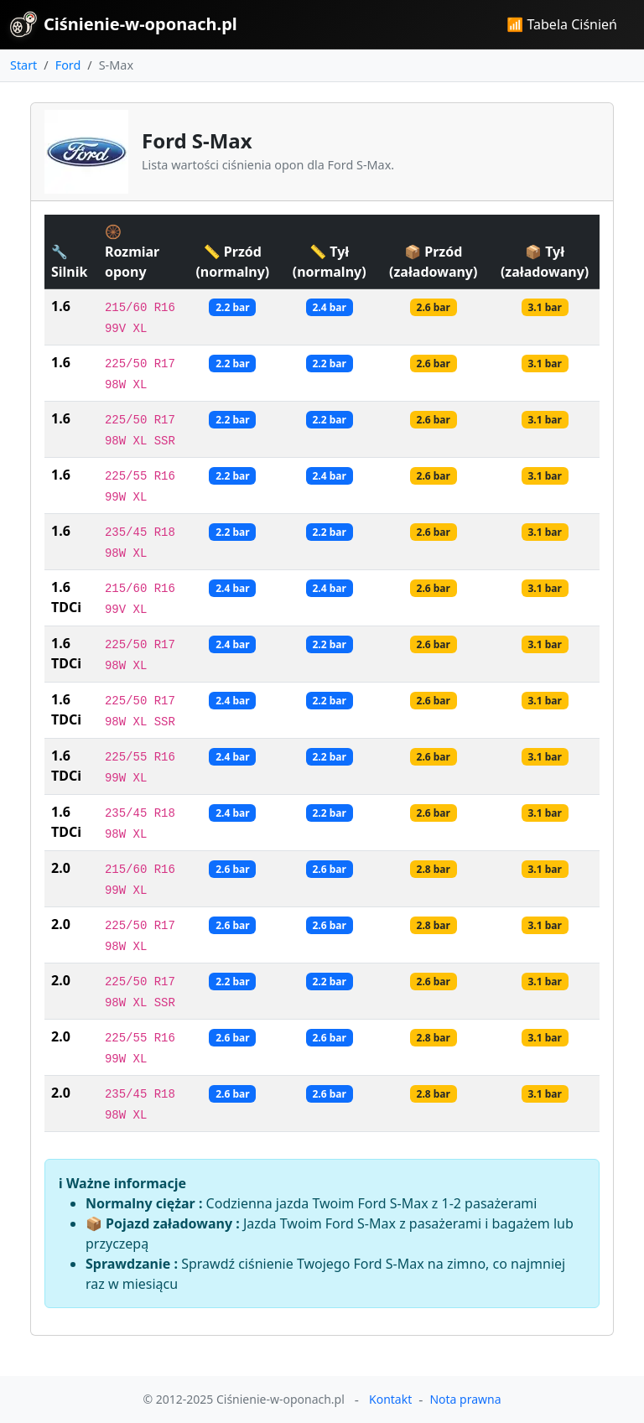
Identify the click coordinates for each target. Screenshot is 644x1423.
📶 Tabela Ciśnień (561, 24)
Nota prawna (465, 1399)
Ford (68, 65)
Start (23, 65)
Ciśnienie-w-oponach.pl (123, 24)
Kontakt (390, 1399)
